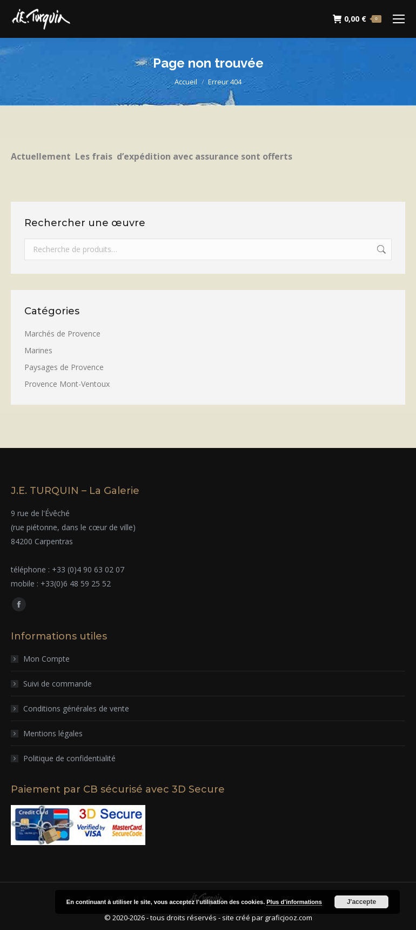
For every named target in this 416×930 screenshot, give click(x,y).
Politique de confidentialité (69, 758)
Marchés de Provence (62, 333)
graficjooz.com (288, 917)
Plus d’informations (294, 902)
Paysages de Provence (64, 367)
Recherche (380, 249)
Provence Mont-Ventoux (67, 384)
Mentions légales (53, 733)
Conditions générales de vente (76, 708)
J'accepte (361, 902)
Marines (38, 350)
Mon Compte (46, 659)
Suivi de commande (57, 683)
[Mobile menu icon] (398, 18)
